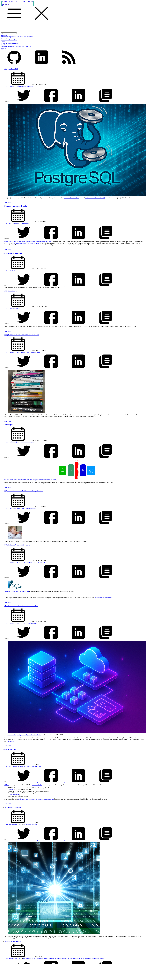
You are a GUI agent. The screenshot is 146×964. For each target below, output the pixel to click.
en (6, 86)
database (34, 352)
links (71, 958)
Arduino (13, 46)
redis (32, 623)
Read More (7, 202)
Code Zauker (10, 741)
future (65, 958)
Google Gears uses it (14, 794)
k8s (15, 308)
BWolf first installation (12, 941)
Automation (4, 40)
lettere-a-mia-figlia (14, 223)
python (18, 562)
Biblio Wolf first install (12, 807)
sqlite (28, 86)
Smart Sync (8, 425)
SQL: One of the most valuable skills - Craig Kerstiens (23, 491)
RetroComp (5, 35)
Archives (3, 48)
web (102, 958)
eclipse (12, 308)
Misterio (18, 46)
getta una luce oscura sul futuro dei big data (38, 241)
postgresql (23, 86)
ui (99, 958)
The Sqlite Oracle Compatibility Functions (16, 591)
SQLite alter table (10, 749)
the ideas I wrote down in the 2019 (95, 198)
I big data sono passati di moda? (16, 206)
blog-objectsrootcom (11, 824)
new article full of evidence (71, 198)
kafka (18, 86)
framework (60, 958)
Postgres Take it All (11, 69)
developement (39, 958)
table (94, 958)
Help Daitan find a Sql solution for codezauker (21, 606)
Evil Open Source (10, 291)
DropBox (10, 789)
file (55, 958)
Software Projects (6, 46)
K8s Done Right (12, 40)
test (97, 958)
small (32, 766)
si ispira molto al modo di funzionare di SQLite (26, 243)
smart (36, 766)
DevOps (4, 38)
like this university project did (103, 597)
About (2, 49)
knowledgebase (21, 352)
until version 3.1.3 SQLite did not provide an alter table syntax (36, 799)
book (26, 958)
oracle (29, 442)
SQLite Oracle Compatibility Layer (17, 545)
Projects (4, 45)
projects (12, 562)
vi (100, 958)
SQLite (29, 46)
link (24, 824)
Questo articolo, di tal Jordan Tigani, (15, 241)
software (12, 86)
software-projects (14, 442)
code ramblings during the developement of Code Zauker (24, 735)
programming (26, 766)
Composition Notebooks (23, 36)
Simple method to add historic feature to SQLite (21, 335)
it (6, 223)
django (46, 958)
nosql (31, 86)
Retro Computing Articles (8, 36)
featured (12, 352)
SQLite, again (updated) (13, 253)
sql (26, 223)
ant (24, 958)
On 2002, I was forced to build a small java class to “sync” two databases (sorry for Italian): (30, 479)
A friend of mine (37, 785)
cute (14, 766)
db (34, 958)
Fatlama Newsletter (6, 43)
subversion (89, 958)
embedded (19, 766)
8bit (31, 36)
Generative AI (16, 43)
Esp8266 (24, 46)
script (79, 958)
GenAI (3, 41)
